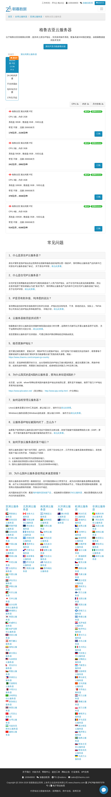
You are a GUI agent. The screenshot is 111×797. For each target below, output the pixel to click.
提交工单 (56, 772)
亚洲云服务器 (36, 16)
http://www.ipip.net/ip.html (56, 391)
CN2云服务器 (76, 492)
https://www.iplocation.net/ (20, 391)
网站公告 (66, 772)
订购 (98, 133)
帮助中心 (46, 772)
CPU (74, 104)
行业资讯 (75, 772)
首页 (10, 16)
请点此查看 (56, 266)
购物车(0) (100, 3)
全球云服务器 (21, 16)
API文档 (85, 772)
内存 (84, 104)
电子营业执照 (59, 785)
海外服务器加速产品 (42, 492)
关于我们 (26, 772)
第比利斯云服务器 (29, 54)
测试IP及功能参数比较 (55, 46)
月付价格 (97, 104)
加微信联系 (88, 3)
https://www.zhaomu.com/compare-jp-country (29, 357)
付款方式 (36, 772)
